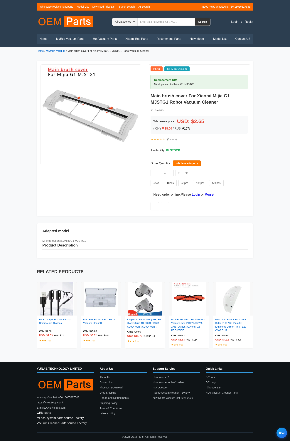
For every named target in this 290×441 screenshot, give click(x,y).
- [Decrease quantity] (153, 173)
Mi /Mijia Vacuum (55, 50)
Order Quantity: (161, 163)
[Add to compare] (165, 206)
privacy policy (107, 413)
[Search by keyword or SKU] (166, 22)
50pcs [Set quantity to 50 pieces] (184, 183)
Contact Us (106, 382)
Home (44, 38)
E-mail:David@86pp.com (51, 407)
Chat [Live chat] (281, 433)
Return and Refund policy (114, 397)
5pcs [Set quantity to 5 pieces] (156, 183)
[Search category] (125, 22)
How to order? (161, 377)
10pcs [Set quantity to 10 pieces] (170, 183)
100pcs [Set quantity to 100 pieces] (200, 183)
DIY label (211, 377)
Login (234, 21)
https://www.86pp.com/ (50, 402)
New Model (197, 38)
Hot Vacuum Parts (105, 38)
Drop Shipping (108, 392)
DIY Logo (211, 382)
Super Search (127, 6)
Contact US (242, 38)
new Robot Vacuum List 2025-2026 (173, 397)
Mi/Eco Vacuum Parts (70, 38)
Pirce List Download (111, 387)
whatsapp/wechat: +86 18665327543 (58, 397)
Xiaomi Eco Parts (136, 38)
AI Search (144, 6)
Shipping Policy (108, 403)
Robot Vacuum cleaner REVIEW (171, 392)
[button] (91, 115)
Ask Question (160, 387)
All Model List (213, 387)
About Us (105, 377)
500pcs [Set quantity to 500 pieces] (216, 183)
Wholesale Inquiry (187, 163)
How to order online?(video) (169, 382)
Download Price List (103, 6)
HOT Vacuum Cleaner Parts (222, 392)
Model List (83, 6)
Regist (249, 21)
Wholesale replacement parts (56, 6)
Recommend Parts (169, 38)
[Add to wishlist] (155, 206)
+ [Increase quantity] (179, 173)
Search (202, 21)
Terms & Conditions (111, 408)
